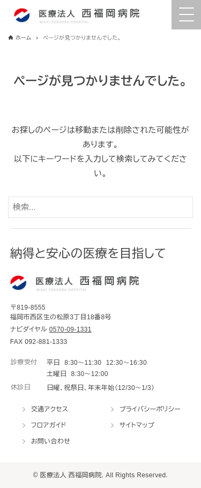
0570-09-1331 (70, 329)
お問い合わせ (51, 441)
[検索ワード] (100, 207)
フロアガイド (48, 425)
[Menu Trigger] (186, 14)
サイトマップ (137, 425)
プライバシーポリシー (150, 409)
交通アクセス (50, 409)
